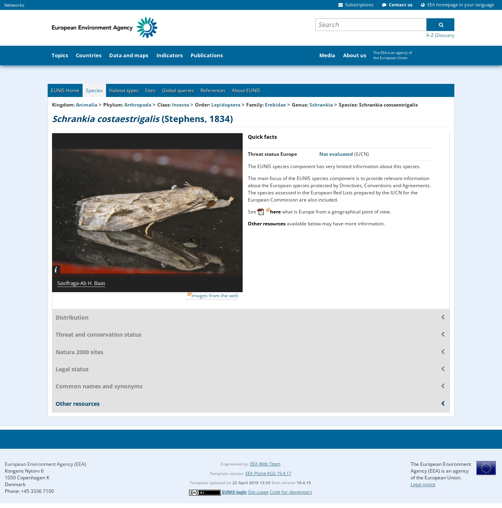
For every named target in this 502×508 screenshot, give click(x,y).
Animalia (86, 104)
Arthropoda (137, 104)
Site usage (258, 492)
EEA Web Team (265, 464)
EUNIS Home (65, 90)
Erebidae (275, 104)
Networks (14, 5)
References (213, 90)
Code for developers (291, 492)
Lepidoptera (225, 104)
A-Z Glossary (440, 35)
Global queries (178, 90)
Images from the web (214, 295)
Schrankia (321, 104)
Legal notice (423, 484)
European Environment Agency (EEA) (45, 464)
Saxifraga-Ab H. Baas (81, 283)
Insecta (180, 104)
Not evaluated (336, 154)
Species (94, 90)
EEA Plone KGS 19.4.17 (268, 473)
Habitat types (124, 90)
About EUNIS (246, 90)
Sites (150, 90)
